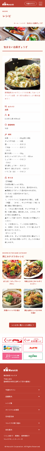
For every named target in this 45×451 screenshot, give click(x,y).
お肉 (6, 109)
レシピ (22, 23)
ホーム (16, 23)
